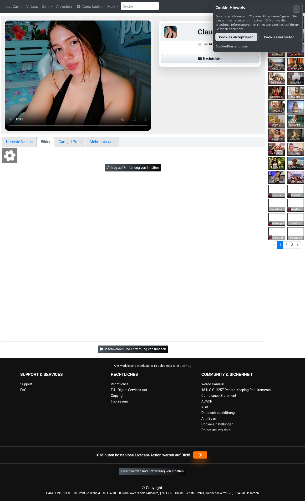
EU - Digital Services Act (129, 390)
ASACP (206, 401)
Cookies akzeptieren (236, 37)
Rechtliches (119, 384)
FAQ (23, 390)
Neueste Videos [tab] (19, 141)
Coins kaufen (90, 6)
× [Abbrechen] (296, 9)
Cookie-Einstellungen (217, 424)
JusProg (185, 365)
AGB (204, 407)
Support (26, 384)
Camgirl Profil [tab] (70, 141)
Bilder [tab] (46, 141)
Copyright (118, 396)
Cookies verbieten (279, 37)
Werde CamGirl (212, 384)
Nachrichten (210, 58)
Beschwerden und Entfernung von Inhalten (152, 471)
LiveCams (14, 6)
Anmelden (64, 6)
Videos (32, 6)
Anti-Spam (209, 419)
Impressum (119, 401)
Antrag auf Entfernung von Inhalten (133, 168)
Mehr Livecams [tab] (103, 141)
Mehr (111, 6)
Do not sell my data (216, 430)
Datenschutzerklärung (218, 413)
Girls (45, 6)
